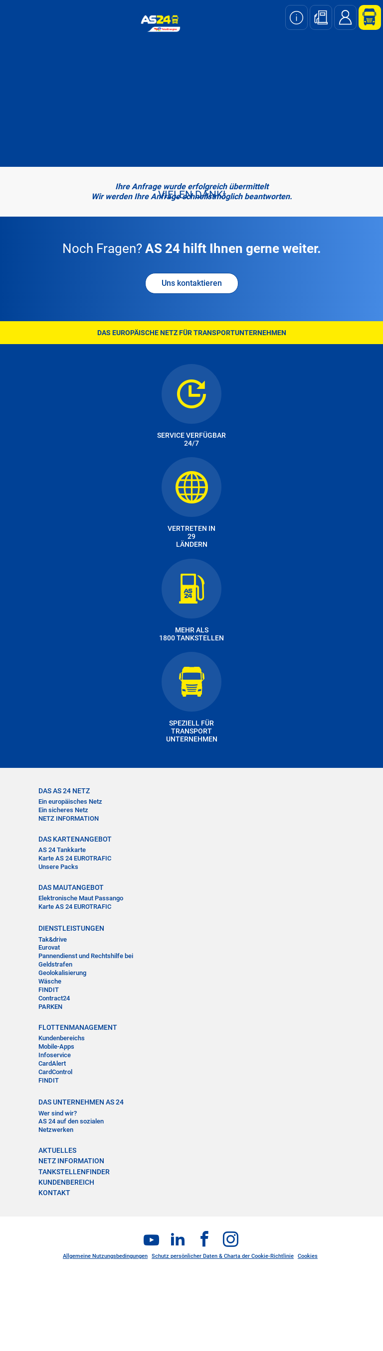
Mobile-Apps (56, 1046)
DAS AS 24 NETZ (64, 791)
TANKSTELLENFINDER (74, 1172)
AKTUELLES (57, 1150)
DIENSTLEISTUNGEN (71, 928)
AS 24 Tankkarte (62, 850)
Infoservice (54, 1055)
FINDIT (48, 989)
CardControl (55, 1072)
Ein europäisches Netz (70, 801)
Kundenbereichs (61, 1038)
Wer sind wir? (57, 1113)
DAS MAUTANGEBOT (71, 887)
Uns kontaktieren (192, 283)
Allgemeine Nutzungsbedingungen (105, 1256)
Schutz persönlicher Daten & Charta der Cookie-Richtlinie (223, 1256)
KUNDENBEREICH (66, 1182)
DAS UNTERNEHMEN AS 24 (81, 1102)
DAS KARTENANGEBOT (75, 839)
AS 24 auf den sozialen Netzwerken (71, 1125)
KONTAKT (54, 1193)
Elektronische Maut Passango (80, 898)
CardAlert (52, 1063)
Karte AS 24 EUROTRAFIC (74, 858)
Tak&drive (52, 939)
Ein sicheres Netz (63, 810)
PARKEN (50, 1006)
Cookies (308, 1256)
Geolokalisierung (62, 973)
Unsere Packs (58, 866)
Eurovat (49, 947)
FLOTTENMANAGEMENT (77, 1027)
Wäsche (49, 981)
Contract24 (54, 998)
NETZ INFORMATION (68, 818)
